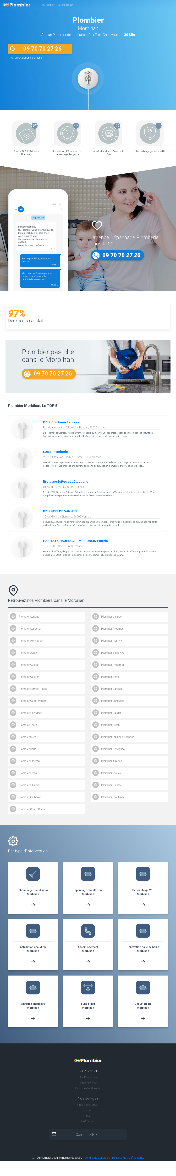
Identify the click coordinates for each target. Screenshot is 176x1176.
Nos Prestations (88, 1077)
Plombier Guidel (28, 665)
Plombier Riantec (111, 785)
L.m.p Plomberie (55, 452)
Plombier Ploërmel (112, 665)
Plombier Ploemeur (112, 629)
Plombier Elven (28, 773)
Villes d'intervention (88, 1105)
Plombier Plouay (111, 773)
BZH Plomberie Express (61, 422)
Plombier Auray (28, 653)
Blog (88, 1116)
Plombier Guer (27, 737)
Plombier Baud (27, 749)
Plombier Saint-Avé (112, 653)
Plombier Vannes (111, 617)
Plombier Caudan (111, 713)
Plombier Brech (110, 725)
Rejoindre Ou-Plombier (88, 1088)
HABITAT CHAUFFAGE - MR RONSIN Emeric (75, 541)
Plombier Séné (110, 677)
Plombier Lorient (29, 617)
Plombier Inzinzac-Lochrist (117, 737)
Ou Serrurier (88, 1121)
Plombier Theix (28, 725)
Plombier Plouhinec (113, 797)
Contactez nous (88, 1083)
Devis (88, 1110)
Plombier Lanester (30, 629)
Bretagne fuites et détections (65, 482)
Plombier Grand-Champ (32, 809)
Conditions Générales (97, 1158)
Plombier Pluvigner (30, 713)
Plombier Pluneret (29, 785)
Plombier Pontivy (111, 641)
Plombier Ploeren (29, 761)
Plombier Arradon (111, 761)
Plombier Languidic (112, 701)
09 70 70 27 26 (42, 48)
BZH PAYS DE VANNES (60, 512)
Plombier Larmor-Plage (33, 689)
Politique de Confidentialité (128, 1158)
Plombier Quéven (29, 677)
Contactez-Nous (88, 1135)
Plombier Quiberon (30, 797)
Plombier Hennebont (31, 641)
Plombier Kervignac (113, 749)
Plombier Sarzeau (112, 689)
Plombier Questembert (32, 701)
